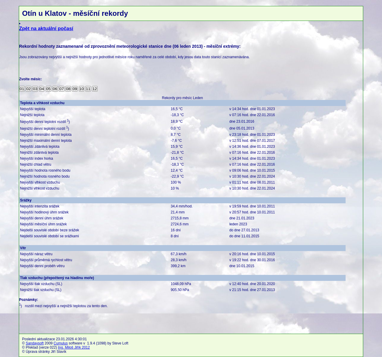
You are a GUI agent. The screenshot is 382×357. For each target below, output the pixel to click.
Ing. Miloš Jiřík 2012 (74, 347)
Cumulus (61, 343)
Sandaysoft (35, 343)
